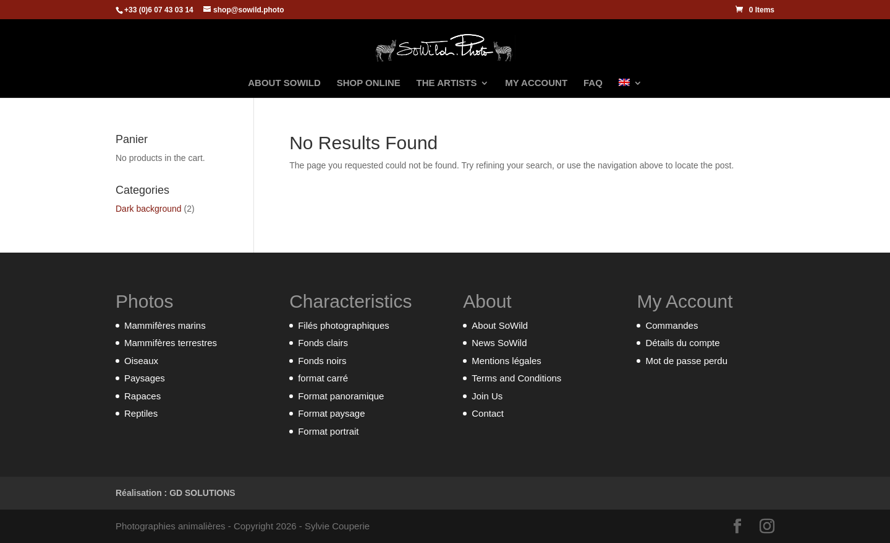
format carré (323, 378)
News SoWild (499, 342)
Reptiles (141, 413)
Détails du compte (682, 342)
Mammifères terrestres (170, 342)
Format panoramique (341, 396)
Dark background (149, 209)
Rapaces (142, 396)
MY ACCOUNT (536, 83)
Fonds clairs (323, 342)
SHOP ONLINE (368, 83)
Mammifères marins (165, 325)
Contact (488, 413)
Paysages (144, 378)
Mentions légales (506, 360)
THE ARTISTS (447, 83)
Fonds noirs (322, 360)
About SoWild (500, 325)
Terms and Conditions (516, 378)
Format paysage (331, 413)
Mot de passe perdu (686, 360)
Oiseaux (141, 360)
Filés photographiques (343, 325)
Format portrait (328, 431)
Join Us (487, 396)
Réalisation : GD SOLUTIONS (175, 493)
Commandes (671, 325)
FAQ (593, 83)
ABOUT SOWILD (284, 83)
